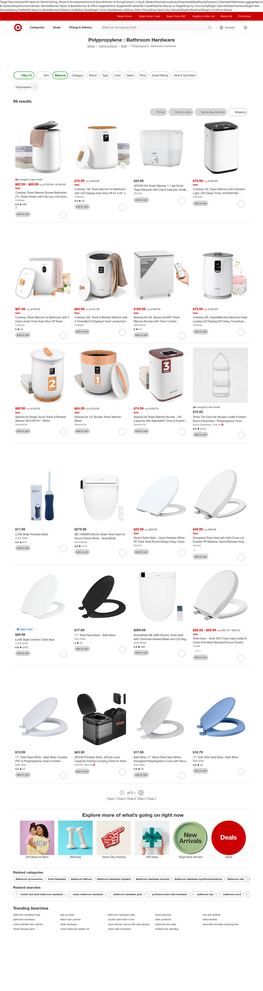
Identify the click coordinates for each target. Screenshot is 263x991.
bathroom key (202, 894)
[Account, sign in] (228, 27)
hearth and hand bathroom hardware (39, 894)
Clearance (239, 6)
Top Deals (85, 10)
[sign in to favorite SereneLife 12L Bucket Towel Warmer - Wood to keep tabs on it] (122, 431)
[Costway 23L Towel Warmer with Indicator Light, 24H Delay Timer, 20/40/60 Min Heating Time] (220, 191)
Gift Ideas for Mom (35, 2)
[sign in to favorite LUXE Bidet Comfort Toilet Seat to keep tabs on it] (63, 654)
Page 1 (111, 798)
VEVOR (138, 193)
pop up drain (67, 914)
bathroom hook (229, 894)
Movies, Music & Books (64, 6)
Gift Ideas (133, 6)
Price (143, 75)
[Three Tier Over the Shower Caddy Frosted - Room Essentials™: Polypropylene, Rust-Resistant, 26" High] (220, 419)
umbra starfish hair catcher (28, 924)
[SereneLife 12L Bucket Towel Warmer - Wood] (102, 419)
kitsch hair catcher (70, 919)
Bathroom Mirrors (81, 879)
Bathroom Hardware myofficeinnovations (198, 879)
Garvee (138, 545)
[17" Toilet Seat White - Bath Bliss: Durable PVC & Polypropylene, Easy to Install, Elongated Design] (42, 759)
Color (117, 75)
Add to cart (23, 214)
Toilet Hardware (57, 879)
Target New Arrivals (12, 2)
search (210, 27)
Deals (229, 6)
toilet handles (210, 919)
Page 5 (151, 798)
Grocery (159, 2)
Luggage (249, 2)
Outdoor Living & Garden (139, 2)
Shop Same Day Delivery (165, 10)
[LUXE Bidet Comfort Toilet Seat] (42, 640)
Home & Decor (94, 2)
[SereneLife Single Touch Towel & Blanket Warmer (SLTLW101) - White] (42, 419)
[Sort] (43, 75)
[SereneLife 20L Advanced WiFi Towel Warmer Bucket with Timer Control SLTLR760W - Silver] (161, 319)
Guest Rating (160, 75)
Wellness (238, 2)
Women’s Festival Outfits (64, 10)
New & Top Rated (184, 75)
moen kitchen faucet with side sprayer (129, 924)
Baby (194, 2)
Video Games (41, 6)
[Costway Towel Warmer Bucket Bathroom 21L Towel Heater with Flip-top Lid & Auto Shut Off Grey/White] (42, 195)
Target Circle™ (124, 16)
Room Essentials (202, 424)
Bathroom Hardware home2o (153, 879)
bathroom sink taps (165, 924)
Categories (38, 27)
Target (91, 46)
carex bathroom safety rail (74, 929)
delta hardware (68, 924)
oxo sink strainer (212, 914)
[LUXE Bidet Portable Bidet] (42, 534)
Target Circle (210, 10)
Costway (20, 200)
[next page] (141, 792)
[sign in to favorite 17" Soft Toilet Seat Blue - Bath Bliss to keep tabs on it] (241, 771)
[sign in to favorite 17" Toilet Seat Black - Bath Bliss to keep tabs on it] (122, 649)
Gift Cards (145, 6)
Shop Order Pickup (138, 10)
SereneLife (140, 325)
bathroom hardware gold (125, 894)
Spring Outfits (17, 10)
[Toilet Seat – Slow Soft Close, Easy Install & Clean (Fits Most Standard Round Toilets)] (220, 640)
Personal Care (215, 2)
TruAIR (196, 646)
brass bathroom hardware (85, 894)
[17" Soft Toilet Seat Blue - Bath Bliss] (220, 757)
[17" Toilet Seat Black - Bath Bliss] (102, 635)
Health (228, 2)
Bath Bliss (80, 638)
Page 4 (141, 798)
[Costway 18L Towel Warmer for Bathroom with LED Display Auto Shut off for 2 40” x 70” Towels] (102, 191)
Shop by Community (195, 6)
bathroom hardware (24, 919)
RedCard (196, 10)
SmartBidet (80, 542)
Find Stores (225, 10)
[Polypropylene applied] (26, 87)
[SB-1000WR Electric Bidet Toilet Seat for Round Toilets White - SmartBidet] (102, 536)
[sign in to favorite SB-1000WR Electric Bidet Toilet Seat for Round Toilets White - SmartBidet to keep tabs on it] (122, 552)
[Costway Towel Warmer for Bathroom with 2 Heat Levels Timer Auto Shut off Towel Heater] (42, 319)
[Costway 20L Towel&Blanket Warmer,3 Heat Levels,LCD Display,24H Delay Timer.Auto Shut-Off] (220, 319)
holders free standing (166, 929)
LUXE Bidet (21, 538)
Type (105, 75)
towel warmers (163, 914)
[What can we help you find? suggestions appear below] (156, 27)
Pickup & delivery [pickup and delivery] (82, 27)
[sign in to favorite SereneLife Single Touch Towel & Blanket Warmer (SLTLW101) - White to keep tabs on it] (63, 431)
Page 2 (121, 798)
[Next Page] (35, 87)
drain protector (163, 919)
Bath (124, 46)
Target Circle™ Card (149, 16)
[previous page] (122, 792)
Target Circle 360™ (176, 16)
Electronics (26, 6)
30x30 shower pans (24, 929)
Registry (186, 10)
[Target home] (18, 27)
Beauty (202, 2)
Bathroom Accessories (29, 879)
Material (60, 75)
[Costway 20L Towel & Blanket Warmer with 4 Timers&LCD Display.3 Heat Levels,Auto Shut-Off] (102, 319)
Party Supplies (118, 6)
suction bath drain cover (121, 919)
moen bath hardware (119, 929)
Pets (154, 6)
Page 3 (131, 798)
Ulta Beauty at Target (170, 6)
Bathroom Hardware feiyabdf (114, 879)
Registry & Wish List (203, 16)
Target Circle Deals (102, 10)
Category (77, 75)
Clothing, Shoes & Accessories (66, 2)
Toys (16, 6)
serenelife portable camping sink (220, 924)
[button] (24, 629)
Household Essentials (177, 2)
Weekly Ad (120, 10)
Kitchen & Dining (113, 2)
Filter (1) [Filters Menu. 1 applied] (24, 75)
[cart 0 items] (245, 27)
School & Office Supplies (93, 6)
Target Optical (217, 6)
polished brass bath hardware (167, 894)
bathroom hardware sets (26, 914)
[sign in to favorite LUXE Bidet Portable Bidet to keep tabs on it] (63, 548)
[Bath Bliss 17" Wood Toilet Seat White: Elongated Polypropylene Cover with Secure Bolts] (161, 759)
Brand (92, 75)
